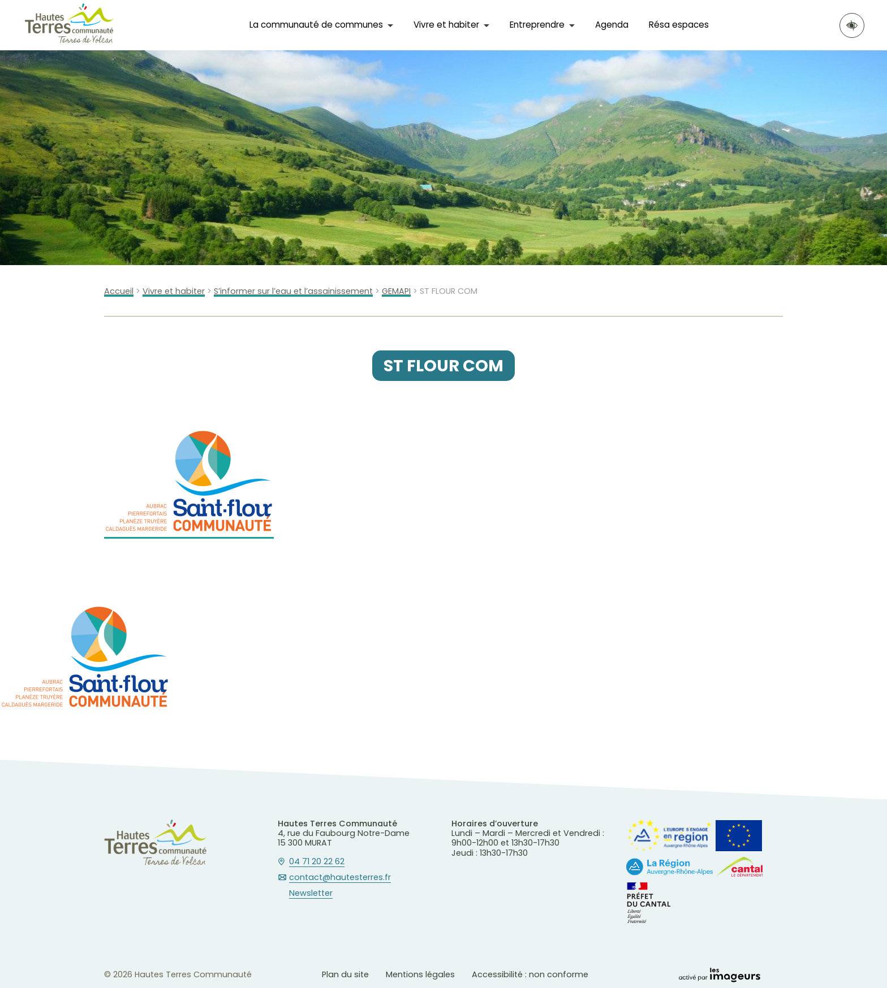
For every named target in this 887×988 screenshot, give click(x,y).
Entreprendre (537, 25)
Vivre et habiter (446, 25)
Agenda (611, 25)
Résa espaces (679, 25)
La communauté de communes (316, 25)
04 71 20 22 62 (317, 862)
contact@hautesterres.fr (340, 878)
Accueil (119, 291)
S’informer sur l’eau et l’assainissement (293, 291)
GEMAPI (396, 291)
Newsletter (311, 894)
